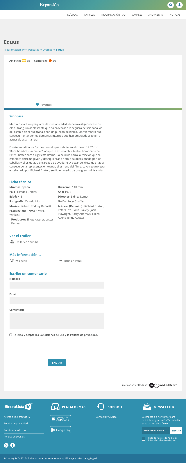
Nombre (14, 278)
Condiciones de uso (52, 335)
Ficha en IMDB (70, 261)
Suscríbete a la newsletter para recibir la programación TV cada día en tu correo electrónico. (161, 420)
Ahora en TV (155, 14)
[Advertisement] (93, 29)
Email (12, 294)
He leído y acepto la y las (162, 438)
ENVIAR (57, 362)
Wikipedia (18, 261)
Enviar (176, 430)
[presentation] (37, 348)
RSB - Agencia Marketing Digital (81, 458)
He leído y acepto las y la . (55, 335)
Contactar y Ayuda (106, 416)
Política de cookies (14, 436)
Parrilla (89, 14)
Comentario (16, 309)
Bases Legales (169, 440)
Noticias (175, 14)
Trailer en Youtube (23, 242)
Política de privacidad (83, 335)
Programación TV (113, 14)
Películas (72, 14)
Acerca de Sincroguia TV (17, 416)
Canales (137, 14)
